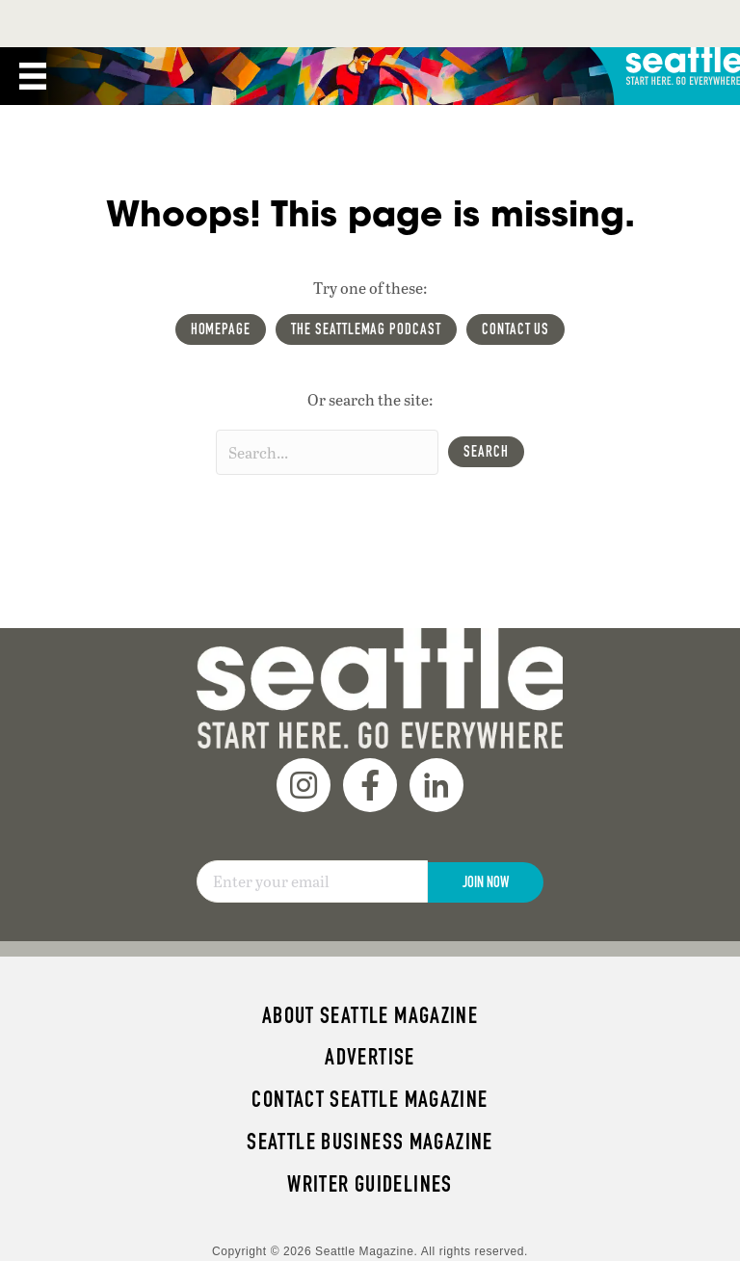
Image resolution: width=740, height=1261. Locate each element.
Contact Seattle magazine (369, 1099)
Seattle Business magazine (370, 1141)
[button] (486, 451)
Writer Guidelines (370, 1183)
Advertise (369, 1056)
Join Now (485, 882)
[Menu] (32, 76)
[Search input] (327, 452)
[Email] (312, 881)
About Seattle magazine (370, 1015)
